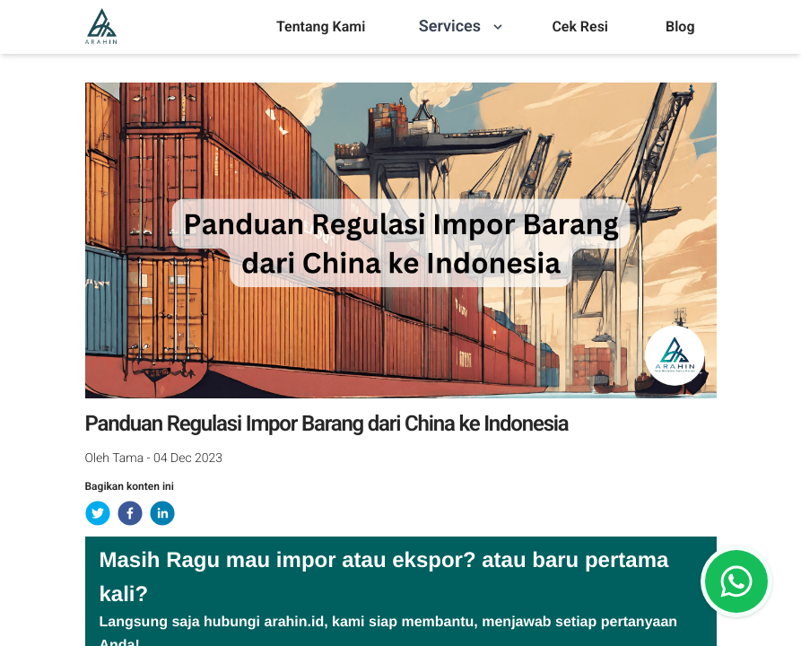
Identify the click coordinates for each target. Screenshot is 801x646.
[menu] (321, 26)
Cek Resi (580, 26)
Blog (680, 26)
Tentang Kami (320, 26)
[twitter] (97, 513)
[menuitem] (320, 27)
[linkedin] (162, 513)
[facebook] (130, 513)
